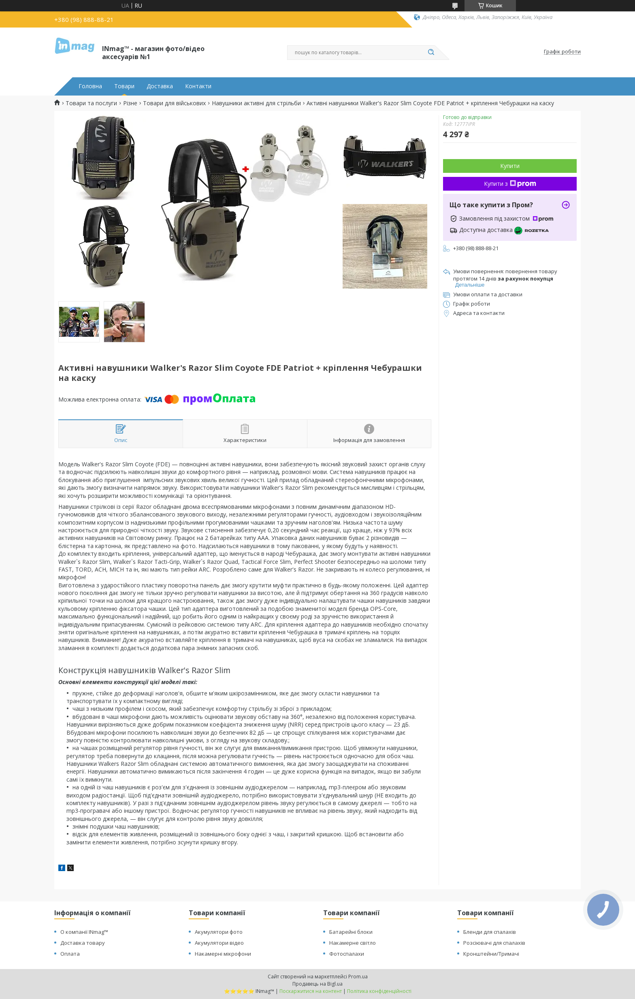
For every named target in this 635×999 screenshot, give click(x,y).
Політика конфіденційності (379, 991)
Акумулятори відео (219, 942)
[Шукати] (431, 52)
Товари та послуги (91, 103)
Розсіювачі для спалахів (494, 942)
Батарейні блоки (351, 931)
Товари (124, 86)
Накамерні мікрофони (223, 953)
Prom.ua (358, 976)
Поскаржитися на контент (310, 991)
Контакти (198, 86)
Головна (90, 86)
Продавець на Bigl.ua (317, 983)
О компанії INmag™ (84, 931)
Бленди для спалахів (489, 931)
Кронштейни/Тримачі (491, 953)
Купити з (510, 183)
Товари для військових (174, 103)
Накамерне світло (352, 942)
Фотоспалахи (346, 953)
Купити (510, 166)
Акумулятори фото (219, 931)
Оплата (70, 953)
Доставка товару (82, 942)
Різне (130, 103)
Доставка (160, 86)
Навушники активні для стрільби (256, 103)
